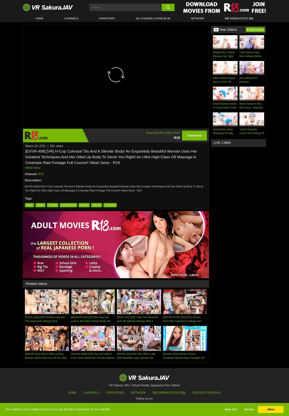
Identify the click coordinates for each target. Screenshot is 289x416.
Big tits (29, 205)
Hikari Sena (33, 167)
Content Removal (206, 392)
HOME (39, 18)
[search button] (168, 7)
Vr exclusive (110, 205)
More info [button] (231, 409)
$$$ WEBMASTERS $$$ (239, 18)
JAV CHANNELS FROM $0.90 (152, 18)
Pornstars (107, 18)
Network (197, 18)
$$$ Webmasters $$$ (169, 392)
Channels (71, 18)
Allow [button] (270, 409)
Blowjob (40, 205)
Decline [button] (249, 409)
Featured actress (68, 205)
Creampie (53, 205)
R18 (41, 174)
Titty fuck (96, 205)
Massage (84, 205)
